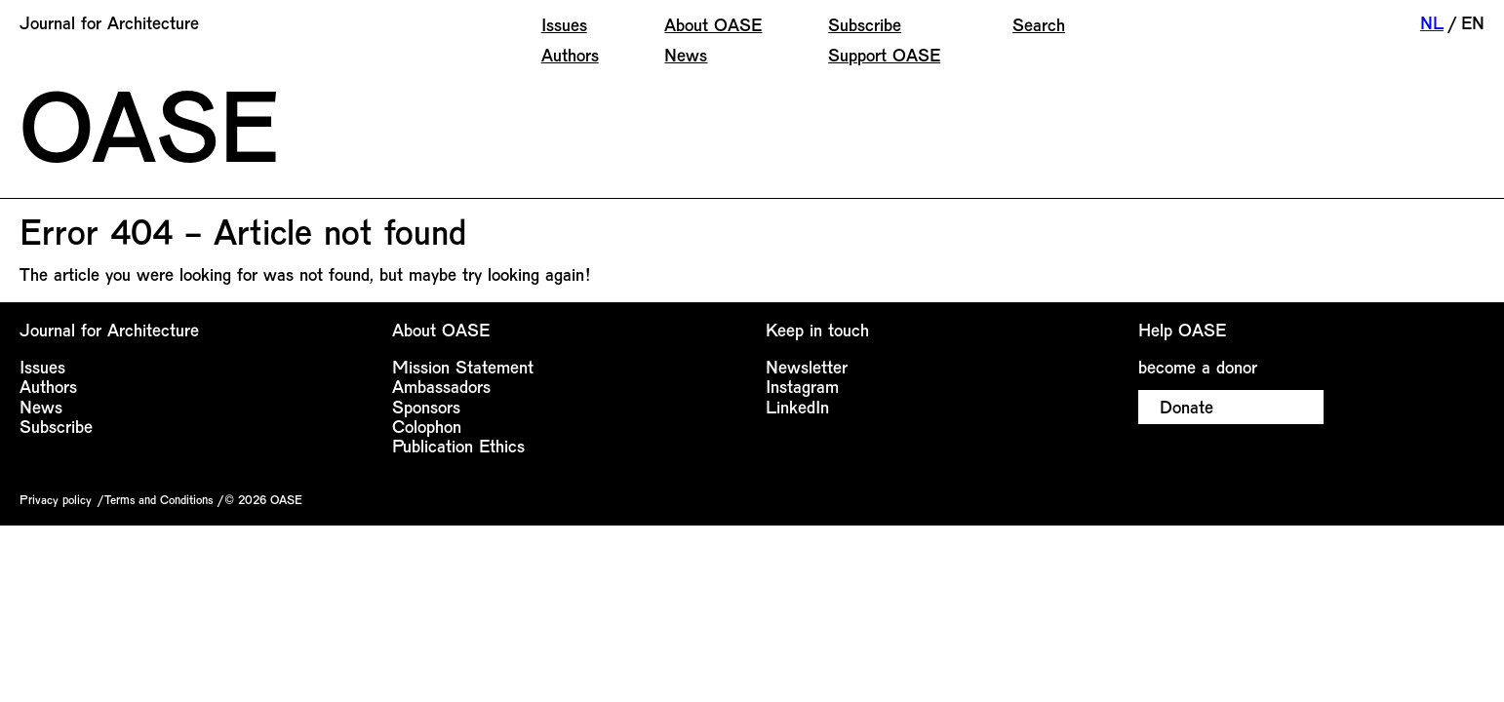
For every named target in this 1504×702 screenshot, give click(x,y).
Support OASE (884, 54)
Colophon (426, 426)
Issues (564, 24)
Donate (1186, 406)
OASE (149, 123)
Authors (570, 54)
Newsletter (807, 366)
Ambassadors (441, 386)
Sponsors (426, 406)
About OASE (713, 24)
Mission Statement (463, 366)
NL (1432, 22)
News (685, 54)
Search (1038, 24)
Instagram (802, 386)
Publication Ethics (458, 445)
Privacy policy (56, 499)
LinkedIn (797, 406)
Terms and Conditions (158, 499)
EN (1472, 22)
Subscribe (864, 24)
